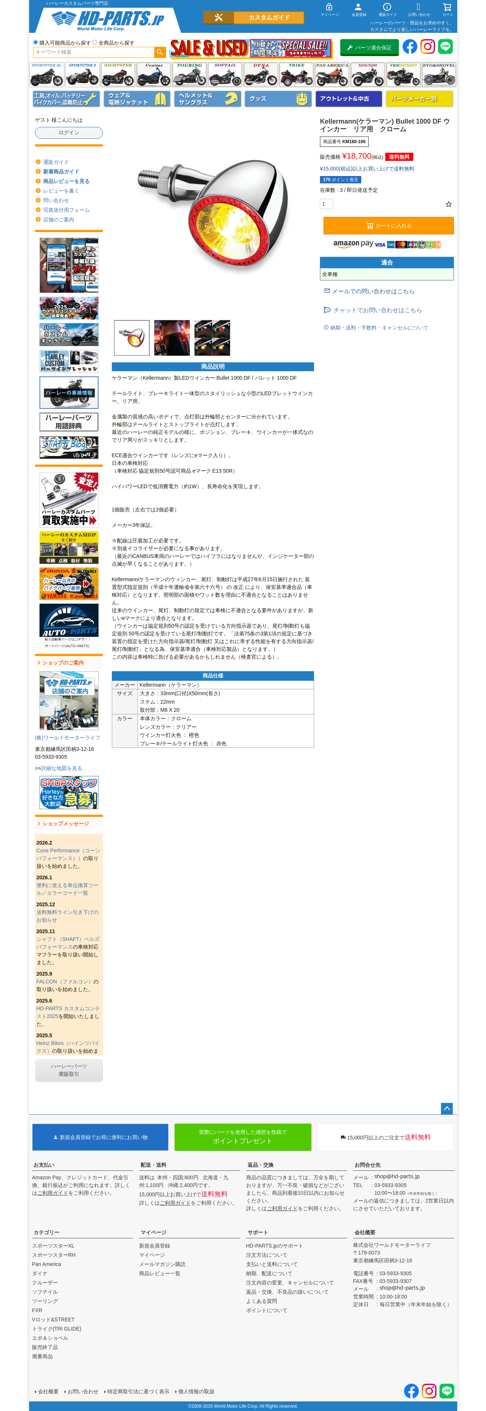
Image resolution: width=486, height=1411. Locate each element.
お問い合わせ (83, 1391)
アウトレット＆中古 (349, 99)
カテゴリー (46, 1232)
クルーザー (45, 1283)
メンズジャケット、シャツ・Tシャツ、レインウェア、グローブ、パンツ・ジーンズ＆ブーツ (137, 99)
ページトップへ (447, 1109)
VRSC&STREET (403, 75)
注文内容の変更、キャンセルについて (290, 1283)
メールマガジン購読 (162, 1264)
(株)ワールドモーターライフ (67, 738)
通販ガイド (56, 162)
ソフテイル (225, 75)
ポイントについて (266, 1310)
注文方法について (266, 1255)
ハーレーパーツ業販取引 (69, 1070)
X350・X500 (368, 75)
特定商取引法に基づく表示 (138, 1391)
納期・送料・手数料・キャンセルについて (378, 328)
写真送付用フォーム (66, 210)
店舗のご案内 (58, 219)
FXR (37, 1310)
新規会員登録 (154, 1246)
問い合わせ (56, 200)
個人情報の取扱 (196, 1391)
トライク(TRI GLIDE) (296, 75)
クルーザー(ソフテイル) (153, 75)
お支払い (44, 1165)
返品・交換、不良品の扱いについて (287, 1292)
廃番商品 (42, 1356)
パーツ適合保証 (369, 48)
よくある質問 (261, 1301)
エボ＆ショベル (50, 1338)
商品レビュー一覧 (159, 1273)
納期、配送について (269, 1273)
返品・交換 (260, 1165)
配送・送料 (153, 1165)
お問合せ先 (367, 1165)
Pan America (332, 75)
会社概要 (365, 1232)
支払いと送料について (272, 1264)
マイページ (153, 1232)
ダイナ (261, 75)
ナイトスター (118, 75)
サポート (258, 1232)
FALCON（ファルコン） (65, 981)
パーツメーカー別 (419, 99)
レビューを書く (61, 191)
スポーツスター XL (46, 75)
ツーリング (189, 75)
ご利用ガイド (52, 1193)
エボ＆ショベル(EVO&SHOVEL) (439, 75)
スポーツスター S (82, 75)
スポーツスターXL (53, 1246)
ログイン (69, 132)
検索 (160, 52)
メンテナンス (66, 99)
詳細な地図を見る (61, 768)
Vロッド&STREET (53, 1319)
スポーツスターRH (54, 1255)
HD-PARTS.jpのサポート (274, 1246)
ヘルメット (208, 99)
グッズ (278, 99)
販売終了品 (45, 1347)
